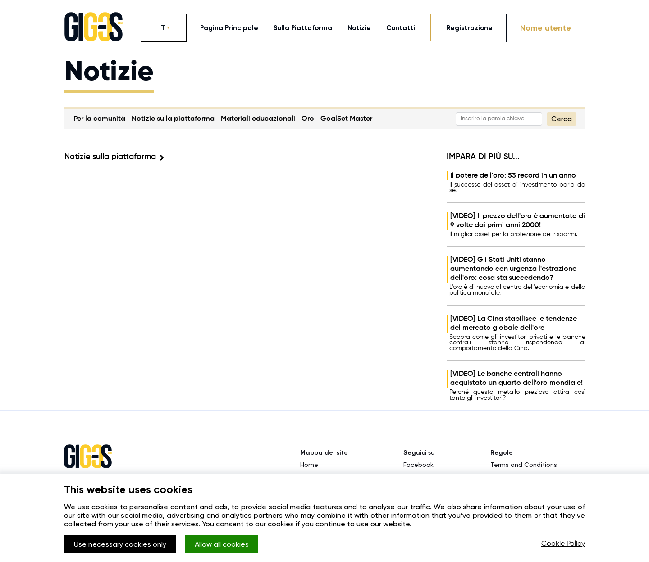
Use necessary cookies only (120, 544)
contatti (400, 28)
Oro (308, 119)
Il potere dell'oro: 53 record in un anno (513, 175)
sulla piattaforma (303, 28)
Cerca (561, 118)
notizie (359, 28)
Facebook (418, 464)
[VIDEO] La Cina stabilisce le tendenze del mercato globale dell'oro (513, 323)
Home (309, 464)
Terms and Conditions (523, 464)
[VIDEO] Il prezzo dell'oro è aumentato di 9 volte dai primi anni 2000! (517, 221)
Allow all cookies (222, 544)
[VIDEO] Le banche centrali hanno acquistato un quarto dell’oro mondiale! (516, 378)
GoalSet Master (346, 119)
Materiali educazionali (258, 119)
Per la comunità (99, 119)
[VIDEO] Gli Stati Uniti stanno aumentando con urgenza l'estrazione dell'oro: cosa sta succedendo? (513, 269)
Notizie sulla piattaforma (173, 119)
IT (162, 28)
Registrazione (469, 28)
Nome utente (545, 28)
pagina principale (229, 28)
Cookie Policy (563, 544)
